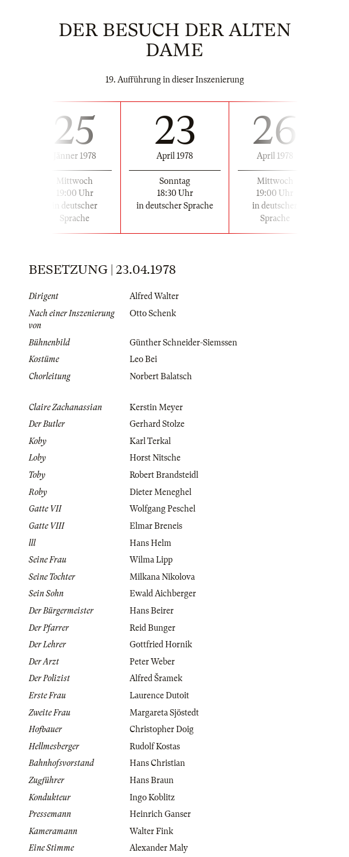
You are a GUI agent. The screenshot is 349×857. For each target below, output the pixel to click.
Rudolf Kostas (155, 746)
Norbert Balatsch (161, 376)
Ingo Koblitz (152, 797)
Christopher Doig (162, 729)
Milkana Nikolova (162, 576)
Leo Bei (143, 359)
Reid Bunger (152, 627)
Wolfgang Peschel (162, 508)
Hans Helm (150, 543)
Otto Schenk (153, 313)
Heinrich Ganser (160, 814)
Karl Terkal (150, 441)
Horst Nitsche (155, 457)
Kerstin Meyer (156, 407)
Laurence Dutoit (159, 695)
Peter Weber (152, 661)
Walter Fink (151, 831)
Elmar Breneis (156, 525)
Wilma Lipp (151, 559)
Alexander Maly (159, 847)
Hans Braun (152, 780)
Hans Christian (157, 763)
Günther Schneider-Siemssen (183, 342)
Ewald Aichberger (163, 593)
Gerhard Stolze (157, 423)
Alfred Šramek (156, 678)
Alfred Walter (154, 296)
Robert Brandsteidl (164, 474)
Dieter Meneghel (160, 492)
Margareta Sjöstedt (164, 712)
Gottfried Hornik (161, 644)
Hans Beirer (152, 610)
